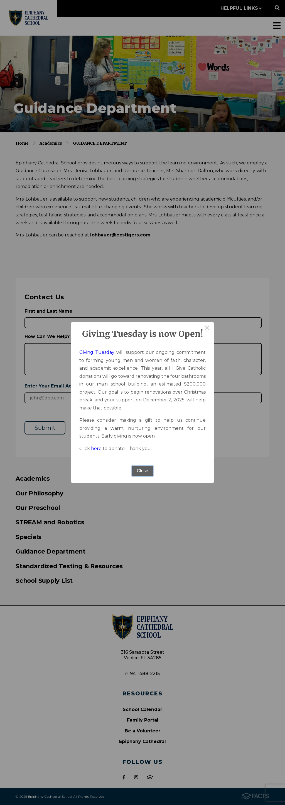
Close (142, 470)
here (96, 448)
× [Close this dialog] (207, 328)
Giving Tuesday (96, 352)
